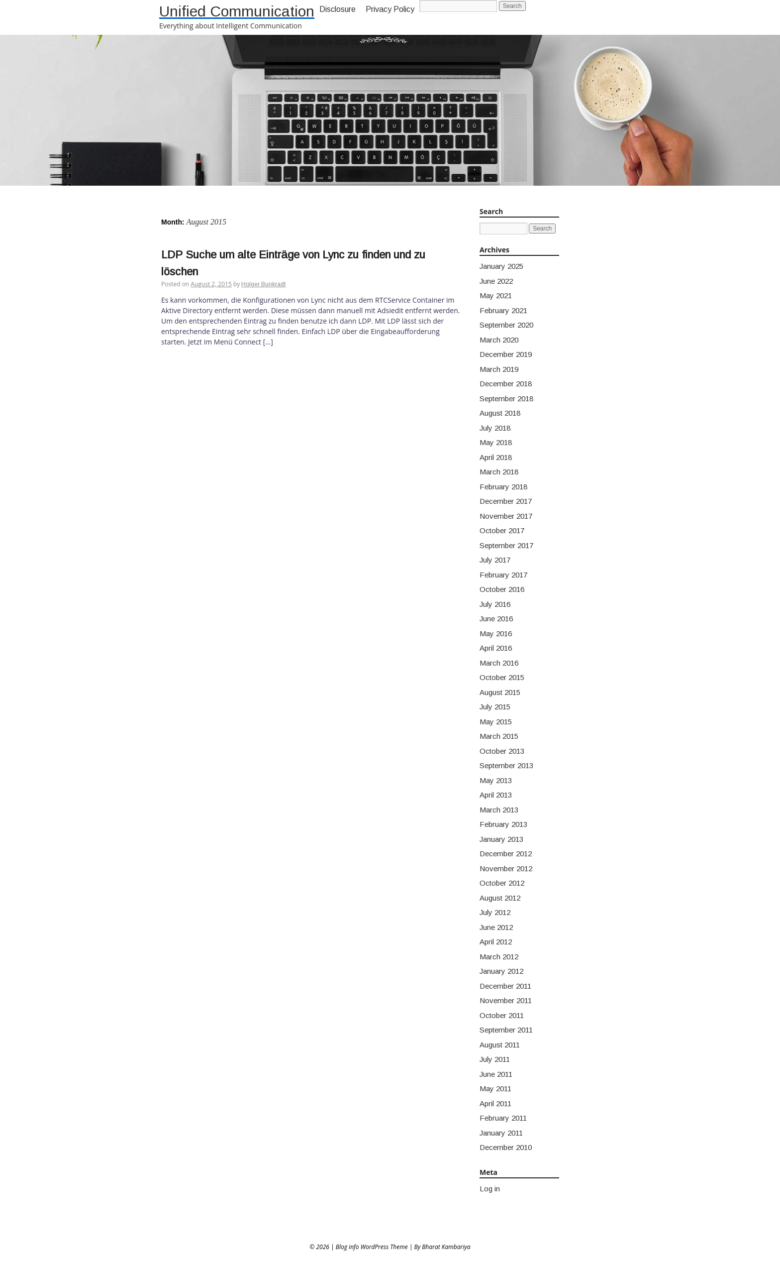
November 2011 (506, 1000)
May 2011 (495, 1088)
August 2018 (500, 413)
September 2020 (506, 325)
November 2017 (506, 516)
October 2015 (502, 677)
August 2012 (500, 898)
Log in (490, 1188)
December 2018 (506, 383)
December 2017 (506, 501)
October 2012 (502, 883)
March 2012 (499, 956)
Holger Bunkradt (263, 284)
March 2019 (499, 369)
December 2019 (506, 354)
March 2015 (499, 736)
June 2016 (496, 618)
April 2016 (496, 648)
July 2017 (495, 560)
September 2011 (506, 1030)
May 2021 (496, 295)
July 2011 (495, 1059)
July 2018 (495, 428)
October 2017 (502, 530)
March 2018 (499, 471)
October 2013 (502, 751)
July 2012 (495, 912)
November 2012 (506, 868)
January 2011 (501, 1133)
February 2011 (503, 1118)
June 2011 (496, 1074)
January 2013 (501, 839)
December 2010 (506, 1147)
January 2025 (501, 266)
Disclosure (337, 9)
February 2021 (503, 310)
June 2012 (496, 927)
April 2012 (496, 941)
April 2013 (496, 795)
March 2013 (499, 809)
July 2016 (495, 604)
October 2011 (502, 1015)
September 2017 (506, 545)
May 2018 (496, 442)
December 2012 (506, 853)
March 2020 (499, 340)
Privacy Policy (390, 9)
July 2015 (495, 706)
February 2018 (503, 486)
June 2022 (496, 281)
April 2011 (495, 1103)
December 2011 (505, 986)
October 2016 (502, 589)
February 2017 (503, 575)
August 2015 (500, 692)
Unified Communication (236, 11)
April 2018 (496, 457)
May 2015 (496, 721)
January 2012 (501, 971)
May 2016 (496, 633)
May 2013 (496, 780)
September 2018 (506, 398)
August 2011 (500, 1044)
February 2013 (503, 824)
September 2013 (506, 765)
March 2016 (499, 663)
